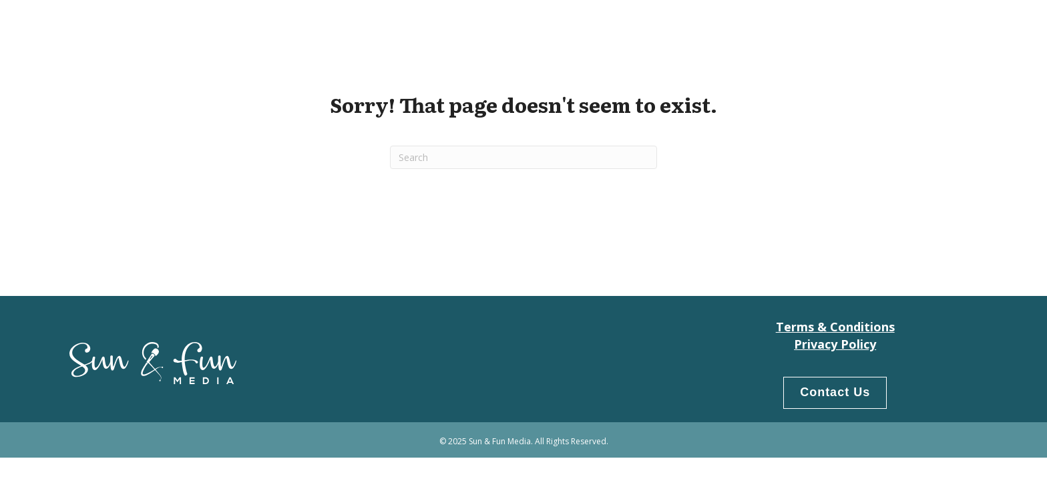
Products (894, 27)
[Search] (523, 157)
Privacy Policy (835, 344)
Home (758, 27)
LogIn (953, 27)
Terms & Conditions (835, 327)
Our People (820, 27)
